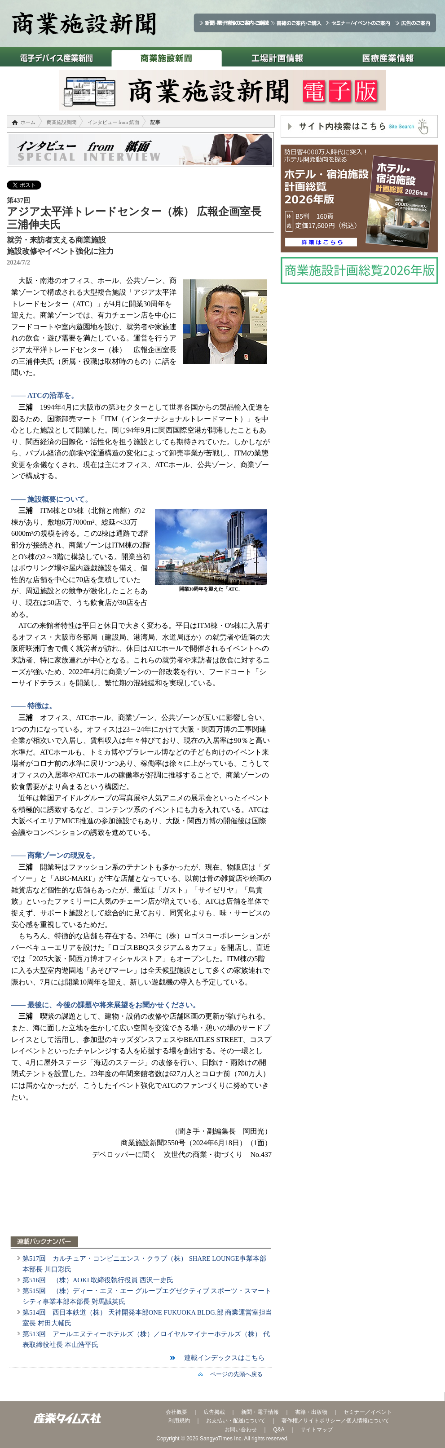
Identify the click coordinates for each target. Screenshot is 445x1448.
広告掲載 (214, 1412)
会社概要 (176, 1412)
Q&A (278, 1429)
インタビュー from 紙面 (113, 122)
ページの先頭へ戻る (233, 1374)
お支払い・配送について (235, 1420)
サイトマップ (316, 1429)
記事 (155, 122)
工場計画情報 (277, 56)
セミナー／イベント (368, 1412)
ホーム (28, 122)
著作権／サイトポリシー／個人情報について (335, 1420)
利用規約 (179, 1420)
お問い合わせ (241, 1429)
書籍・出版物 (311, 1412)
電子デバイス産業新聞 (55, 56)
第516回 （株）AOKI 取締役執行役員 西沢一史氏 (97, 1280)
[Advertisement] (141, 1203)
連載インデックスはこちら (221, 1357)
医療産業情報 (388, 56)
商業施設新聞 (166, 56)
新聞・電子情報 (260, 1412)
